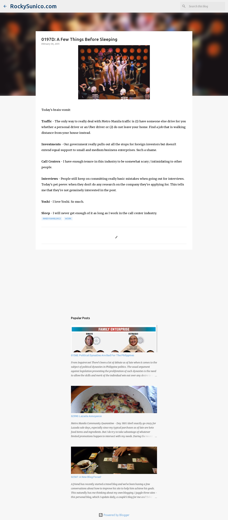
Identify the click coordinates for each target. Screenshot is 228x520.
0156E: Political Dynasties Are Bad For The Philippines (102, 355)
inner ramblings (52, 218)
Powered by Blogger (114, 515)
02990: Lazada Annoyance (86, 416)
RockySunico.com (33, 6)
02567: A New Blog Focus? (86, 477)
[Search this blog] (206, 6)
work (68, 218)
